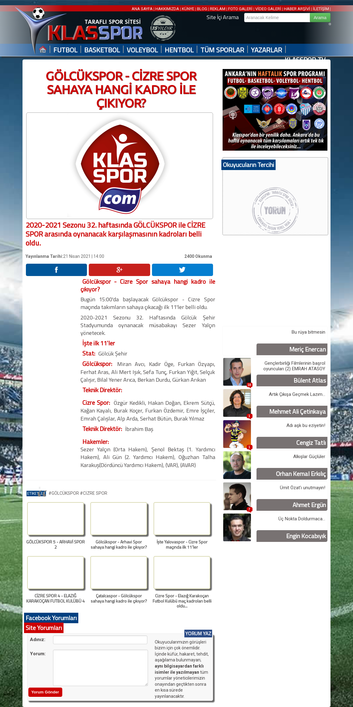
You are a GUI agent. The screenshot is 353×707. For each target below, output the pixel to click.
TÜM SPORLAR (222, 50)
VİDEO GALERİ (268, 8)
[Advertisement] (52, 370)
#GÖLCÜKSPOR (64, 493)
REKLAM (217, 8)
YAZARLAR (266, 50)
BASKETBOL (102, 50)
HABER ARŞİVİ (297, 8)
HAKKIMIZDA (167, 8)
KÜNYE (188, 8)
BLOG (202, 8)
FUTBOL (65, 50)
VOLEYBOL (142, 50)
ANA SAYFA (143, 8)
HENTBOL (179, 50)
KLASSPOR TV (305, 60)
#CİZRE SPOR (93, 493)
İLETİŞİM (321, 8)
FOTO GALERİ (240, 8)
